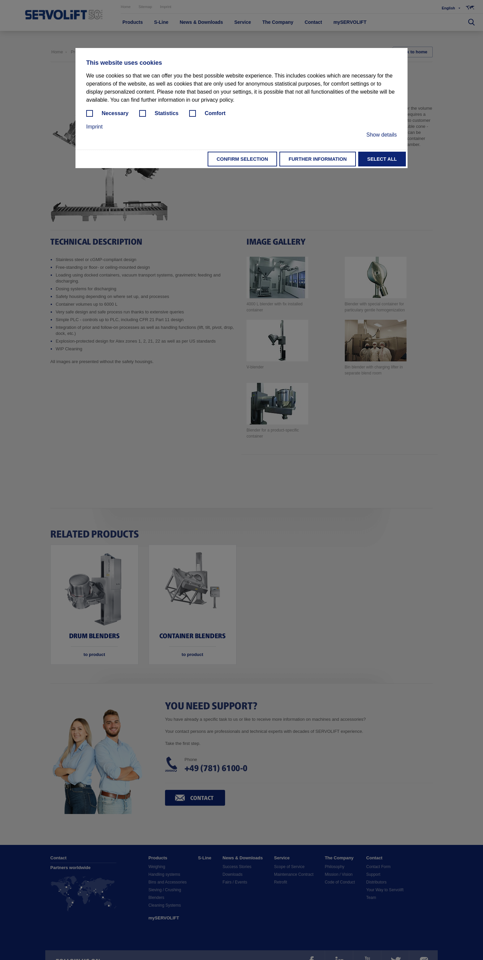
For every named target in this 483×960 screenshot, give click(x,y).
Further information (317, 159)
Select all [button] (382, 159)
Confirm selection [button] (242, 159)
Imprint (94, 127)
